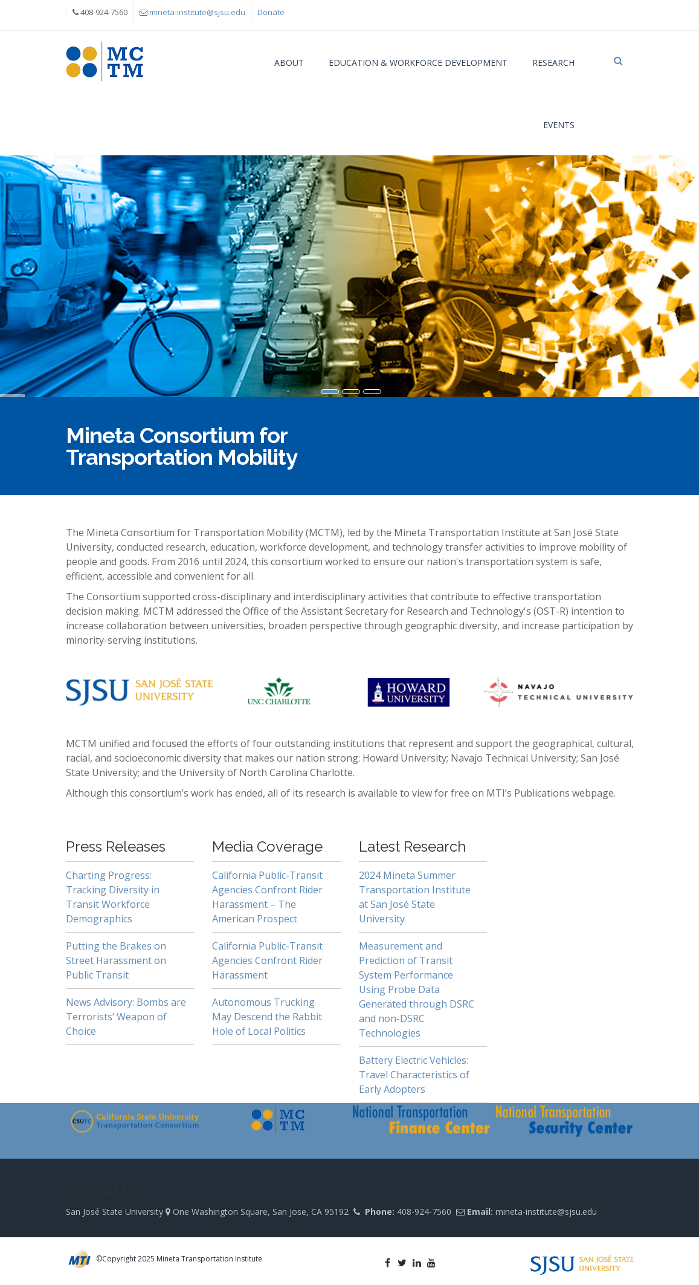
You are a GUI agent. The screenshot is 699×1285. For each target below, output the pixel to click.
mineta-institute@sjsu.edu (197, 12)
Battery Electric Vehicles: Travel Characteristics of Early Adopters (414, 1075)
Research (553, 62)
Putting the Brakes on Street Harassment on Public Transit (116, 960)
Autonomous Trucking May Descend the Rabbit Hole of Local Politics (267, 1016)
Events (559, 125)
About (289, 62)
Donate (271, 12)
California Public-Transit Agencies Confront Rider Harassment (267, 960)
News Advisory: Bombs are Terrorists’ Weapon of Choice (126, 1016)
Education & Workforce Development (418, 62)
